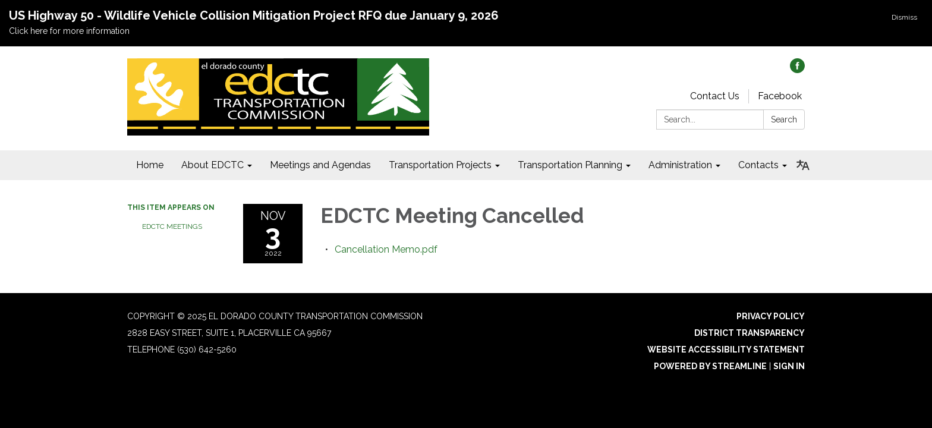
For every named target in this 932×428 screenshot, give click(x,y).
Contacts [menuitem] (758, 165)
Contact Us (714, 96)
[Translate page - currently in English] (803, 165)
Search (784, 119)
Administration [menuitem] (680, 165)
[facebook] (797, 69)
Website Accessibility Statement (726, 349)
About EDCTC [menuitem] (212, 165)
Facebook (780, 96)
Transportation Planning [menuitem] (570, 165)
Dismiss (904, 17)
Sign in (789, 366)
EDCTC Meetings (172, 226)
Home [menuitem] (149, 165)
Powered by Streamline (710, 366)
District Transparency (749, 333)
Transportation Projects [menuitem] (440, 165)
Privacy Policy (770, 316)
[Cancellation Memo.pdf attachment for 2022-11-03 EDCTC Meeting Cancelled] (386, 249)
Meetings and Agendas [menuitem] (320, 165)
